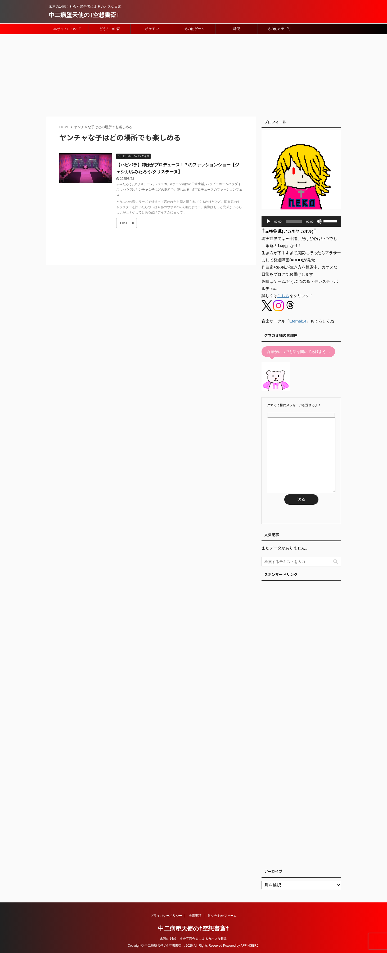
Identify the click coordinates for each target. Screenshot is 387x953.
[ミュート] (319, 221)
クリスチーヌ (143, 184)
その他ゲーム (194, 29)
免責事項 (195, 916)
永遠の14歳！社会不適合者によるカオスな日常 (193, 939)
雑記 (236, 29)
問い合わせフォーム (222, 916)
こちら (283, 295)
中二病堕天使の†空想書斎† (84, 15)
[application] (301, 221)
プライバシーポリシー (166, 916)
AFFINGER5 (249, 945)
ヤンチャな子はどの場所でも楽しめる (163, 189)
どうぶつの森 (109, 29)
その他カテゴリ (279, 29)
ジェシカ (161, 184)
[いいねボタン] (124, 223)
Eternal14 (297, 321)
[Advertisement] (193, 74)
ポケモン (152, 29)
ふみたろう (124, 184)
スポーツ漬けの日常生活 (186, 184)
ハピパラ (127, 189)
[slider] (294, 221)
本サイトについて (67, 29)
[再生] (268, 221)
